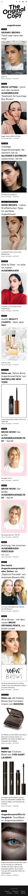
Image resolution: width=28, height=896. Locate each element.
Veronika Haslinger (6, 138)
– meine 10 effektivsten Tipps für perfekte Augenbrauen (13, 209)
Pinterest (22, 1)
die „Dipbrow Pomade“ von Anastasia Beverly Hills (13, 571)
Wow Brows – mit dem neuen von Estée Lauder (13, 624)
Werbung (23, 893)
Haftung (23, 891)
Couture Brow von (13, 754)
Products (5, 369)
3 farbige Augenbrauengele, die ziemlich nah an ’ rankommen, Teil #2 (14, 152)
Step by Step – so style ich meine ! (13, 267)
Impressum (7, 891)
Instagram (19, 1)
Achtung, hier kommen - (13, 548)
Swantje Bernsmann (6, 78)
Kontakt (16, 893)
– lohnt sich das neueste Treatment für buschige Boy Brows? (13, 93)
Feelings (4, 143)
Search (25, 1)
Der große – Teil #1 (13, 493)
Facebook (16, 1)
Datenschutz (15, 891)
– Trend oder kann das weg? (12, 35)
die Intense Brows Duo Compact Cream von (12, 700)
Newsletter (9, 893)
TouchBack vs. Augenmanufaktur (13, 817)
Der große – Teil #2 (13, 436)
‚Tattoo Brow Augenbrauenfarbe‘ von (13, 377)
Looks (4, 201)
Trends (4, 29)
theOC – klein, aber (12, 322)
